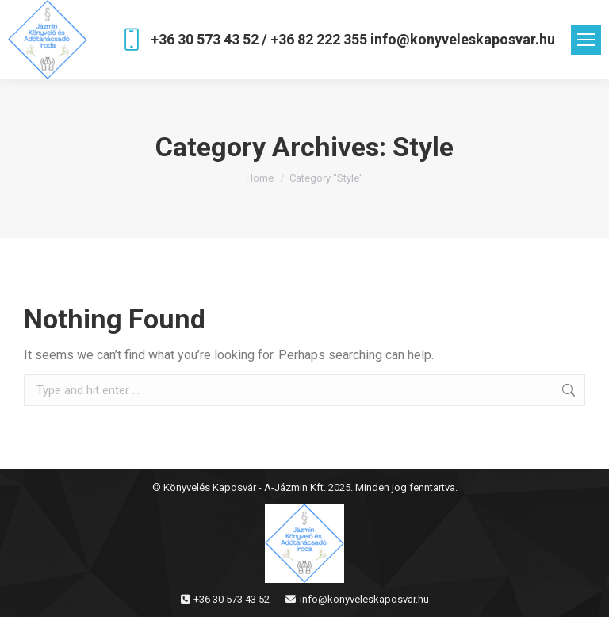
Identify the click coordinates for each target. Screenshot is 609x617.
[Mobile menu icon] (586, 40)
